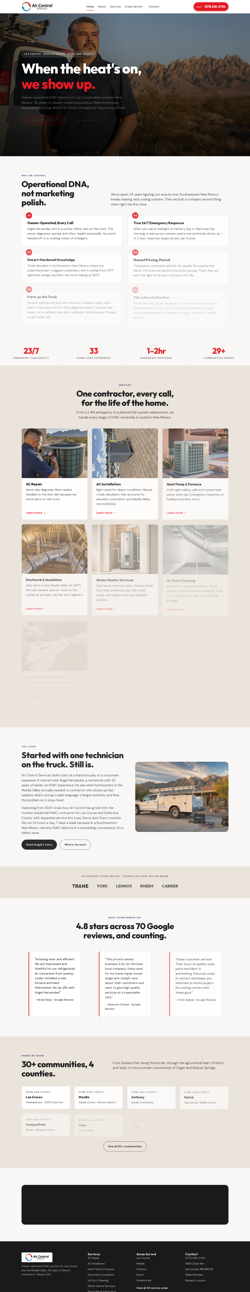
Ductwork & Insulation (101, 1275)
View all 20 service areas (153, 1288)
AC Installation (96, 1263)
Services (115, 6)
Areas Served (135, 6)
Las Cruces (143, 1258)
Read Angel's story (39, 846)
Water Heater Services (101, 1286)
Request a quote (195, 1280)
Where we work (75, 846)
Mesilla (140, 1263)
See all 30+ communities (125, 1147)
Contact (154, 6)
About (102, 6)
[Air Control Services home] (37, 6)
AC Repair (93, 1258)
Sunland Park (143, 1280)
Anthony (141, 1269)
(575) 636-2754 (211, 7)
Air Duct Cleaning (98, 1280)
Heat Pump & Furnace (101, 1269)
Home (90, 6)
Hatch (140, 1275)
